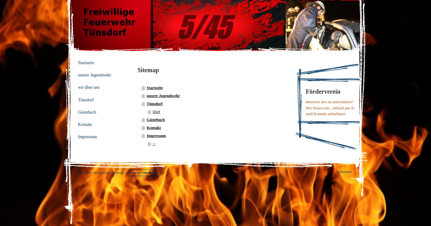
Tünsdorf (155, 103)
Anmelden (345, 171)
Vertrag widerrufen (143, 172)
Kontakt (154, 127)
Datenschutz (101, 172)
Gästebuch (156, 119)
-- (154, 143)
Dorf (156, 111)
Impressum (156, 135)
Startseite (155, 87)
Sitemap (118, 172)
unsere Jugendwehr (163, 95)
